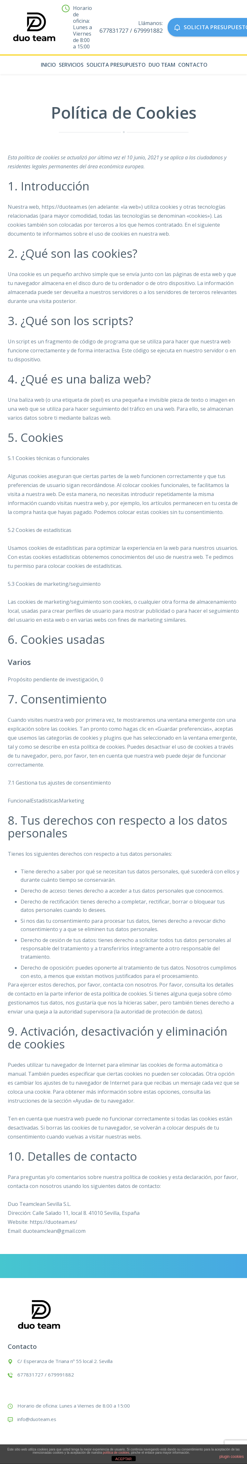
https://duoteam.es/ (53, 1221)
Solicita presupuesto (116, 64)
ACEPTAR (123, 1459)
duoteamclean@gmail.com (54, 1230)
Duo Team (162, 64)
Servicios (71, 64)
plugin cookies (231, 1456)
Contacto (192, 64)
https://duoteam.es (64, 206)
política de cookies (116, 1452)
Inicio (48, 64)
